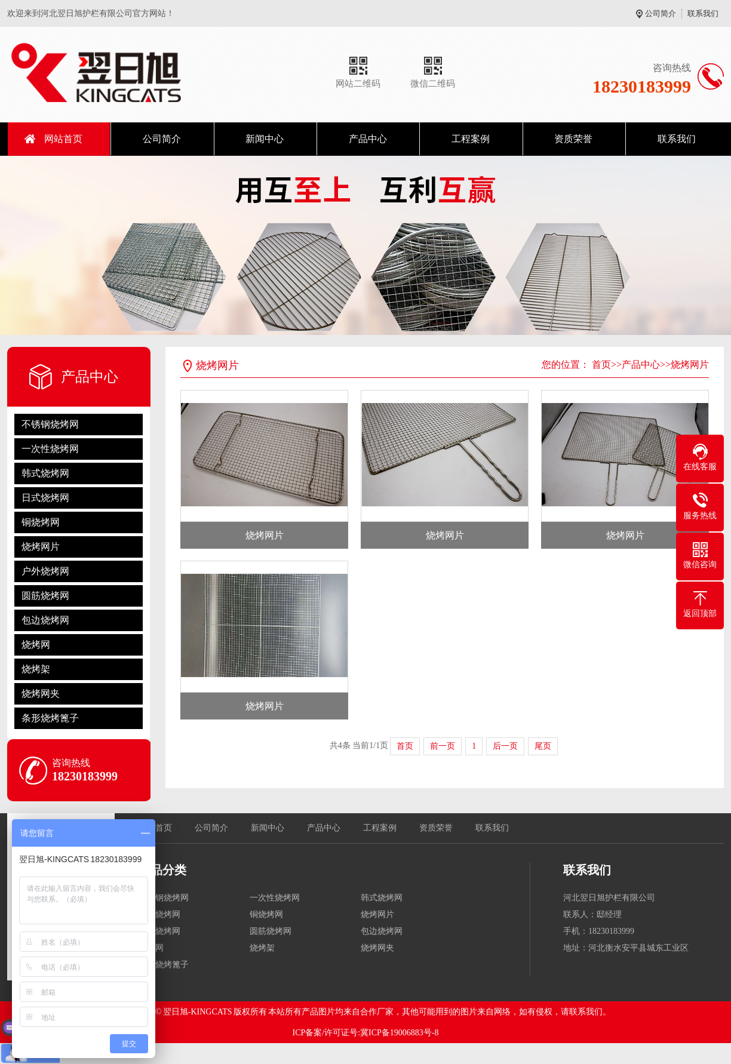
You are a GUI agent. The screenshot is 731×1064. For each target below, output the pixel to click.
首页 (601, 364)
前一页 (442, 746)
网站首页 (63, 139)
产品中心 (368, 139)
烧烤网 (36, 644)
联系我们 (702, 13)
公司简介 (660, 13)
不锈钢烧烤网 (50, 424)
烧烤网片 (41, 547)
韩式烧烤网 (45, 473)
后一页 (505, 746)
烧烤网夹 (41, 693)
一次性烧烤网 (50, 449)
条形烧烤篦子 (50, 718)
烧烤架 (36, 669)
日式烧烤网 (45, 498)
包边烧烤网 (45, 620)
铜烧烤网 (41, 522)
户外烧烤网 (45, 571)
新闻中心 (264, 139)
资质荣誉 (573, 139)
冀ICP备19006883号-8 (399, 1032)
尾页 (543, 746)
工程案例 (471, 139)
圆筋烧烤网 (45, 596)
